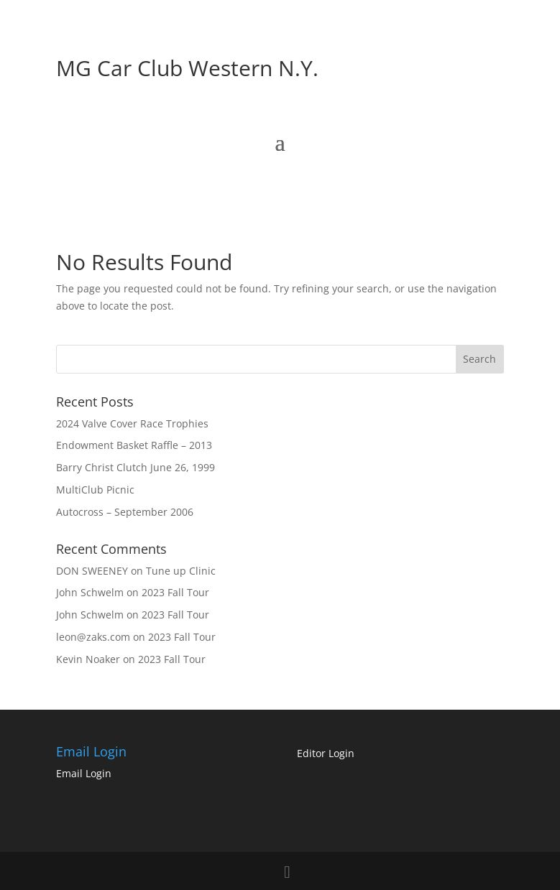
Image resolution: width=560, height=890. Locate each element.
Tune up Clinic (181, 571)
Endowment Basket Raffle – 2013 (134, 445)
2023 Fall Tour (175, 592)
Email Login (83, 773)
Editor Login (325, 753)
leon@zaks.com (93, 637)
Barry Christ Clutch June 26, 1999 (135, 467)
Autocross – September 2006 (124, 512)
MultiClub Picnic (95, 489)
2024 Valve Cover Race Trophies (132, 423)
